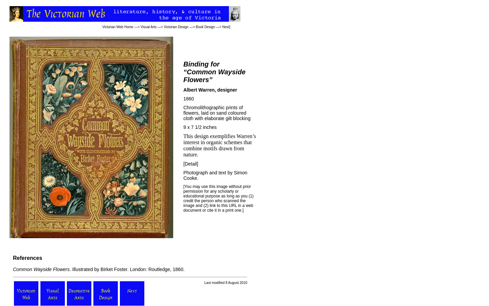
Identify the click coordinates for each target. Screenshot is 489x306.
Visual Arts (149, 27)
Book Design (205, 27)
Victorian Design (176, 27)
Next (226, 27)
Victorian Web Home (117, 27)
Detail (191, 164)
